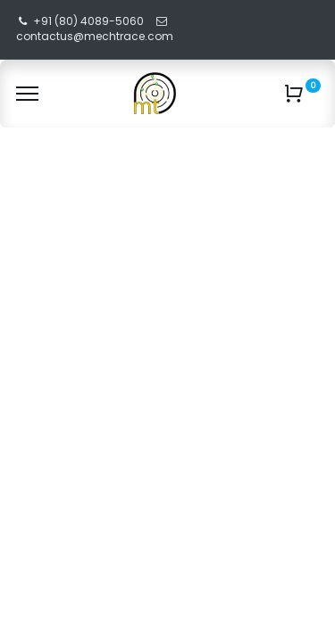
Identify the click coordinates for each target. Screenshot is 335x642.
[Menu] (27, 93)
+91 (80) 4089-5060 (88, 21)
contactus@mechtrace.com (96, 36)
